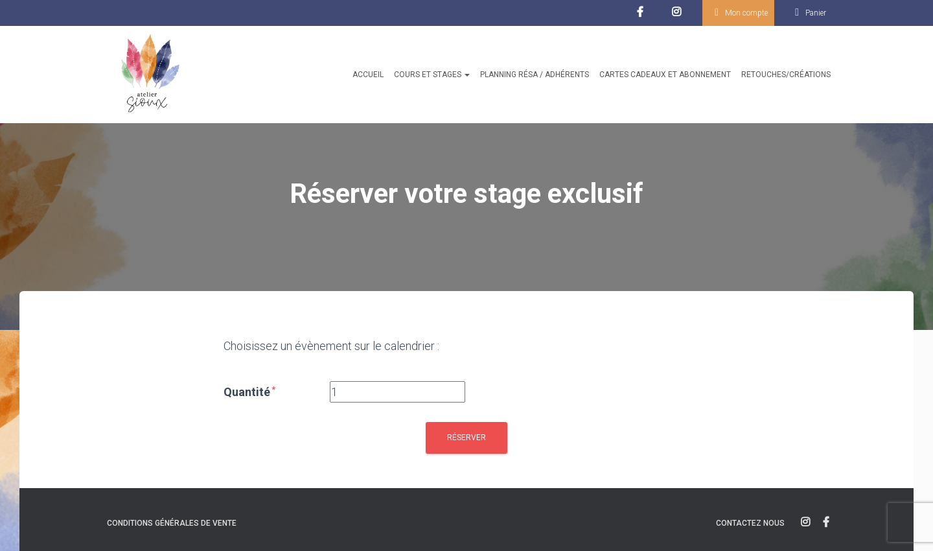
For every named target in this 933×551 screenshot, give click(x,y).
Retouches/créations (786, 74)
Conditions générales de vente (171, 523)
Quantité (250, 392)
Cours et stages (432, 74)
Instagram (679, 16)
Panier (815, 13)
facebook (642, 16)
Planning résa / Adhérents (534, 74)
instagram (805, 522)
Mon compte (746, 13)
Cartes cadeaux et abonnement (665, 74)
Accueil (368, 74)
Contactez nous (750, 523)
